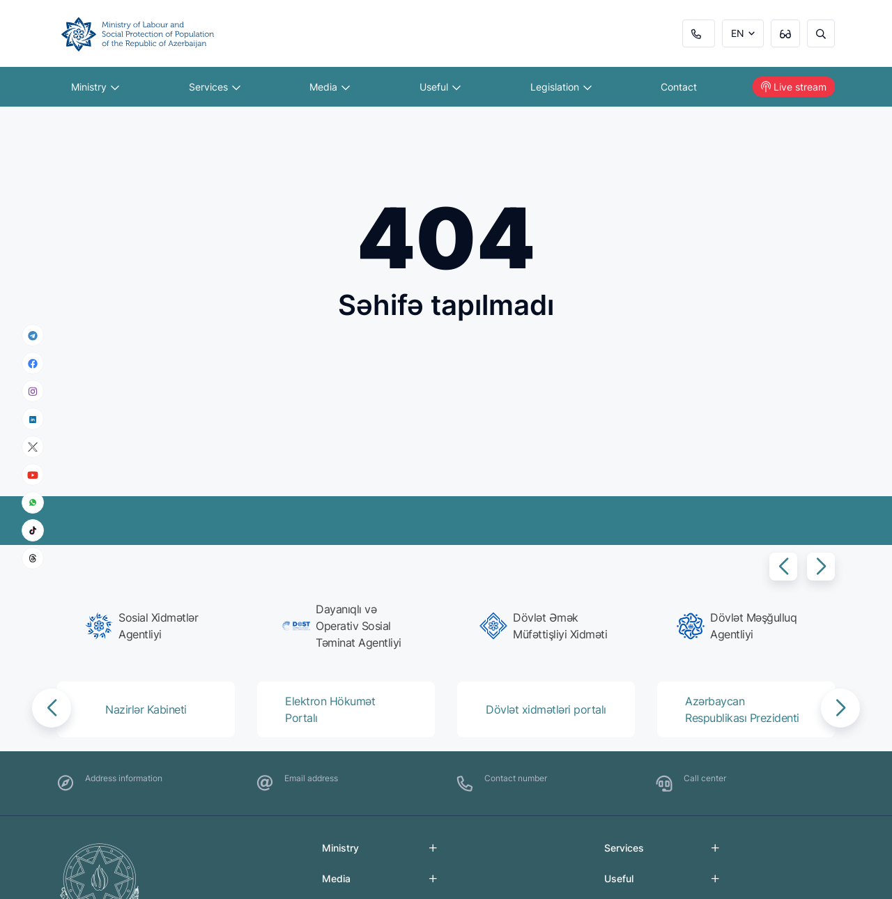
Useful (440, 87)
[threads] (32, 558)
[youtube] (32, 475)
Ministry (95, 87)
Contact (679, 87)
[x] (33, 447)
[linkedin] (33, 418)
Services (214, 87)
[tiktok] (32, 530)
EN (737, 33)
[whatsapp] (32, 502)
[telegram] (33, 335)
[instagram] (33, 391)
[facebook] (33, 363)
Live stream (793, 87)
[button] (783, 567)
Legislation (561, 87)
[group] (150, 626)
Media (329, 87)
